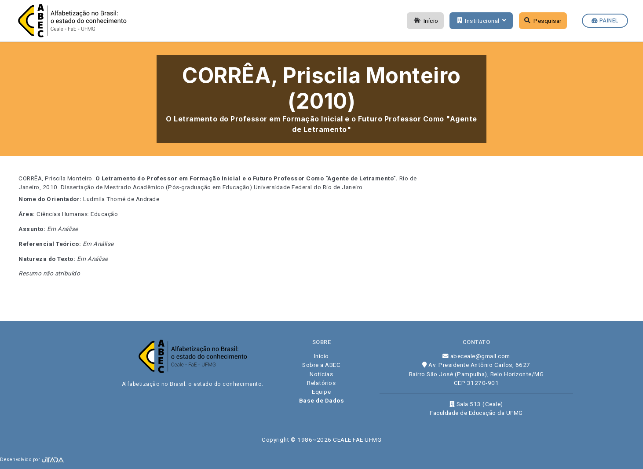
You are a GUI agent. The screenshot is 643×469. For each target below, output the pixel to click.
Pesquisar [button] (543, 20)
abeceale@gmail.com (476, 355)
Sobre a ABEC (321, 364)
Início (425, 20)
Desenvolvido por (32, 459)
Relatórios (321, 382)
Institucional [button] (480, 20)
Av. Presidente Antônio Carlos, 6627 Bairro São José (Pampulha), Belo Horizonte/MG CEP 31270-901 (476, 373)
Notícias (321, 373)
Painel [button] (605, 21)
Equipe (321, 391)
